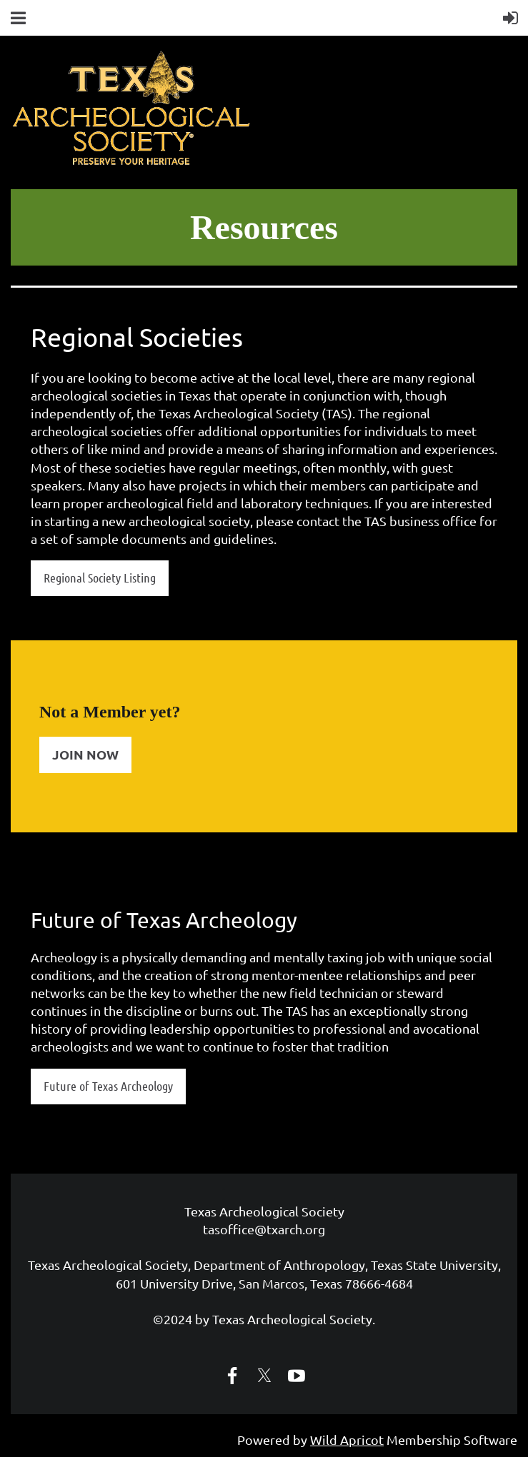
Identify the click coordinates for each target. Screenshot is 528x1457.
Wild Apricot (347, 1439)
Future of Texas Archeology (108, 1086)
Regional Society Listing (100, 577)
